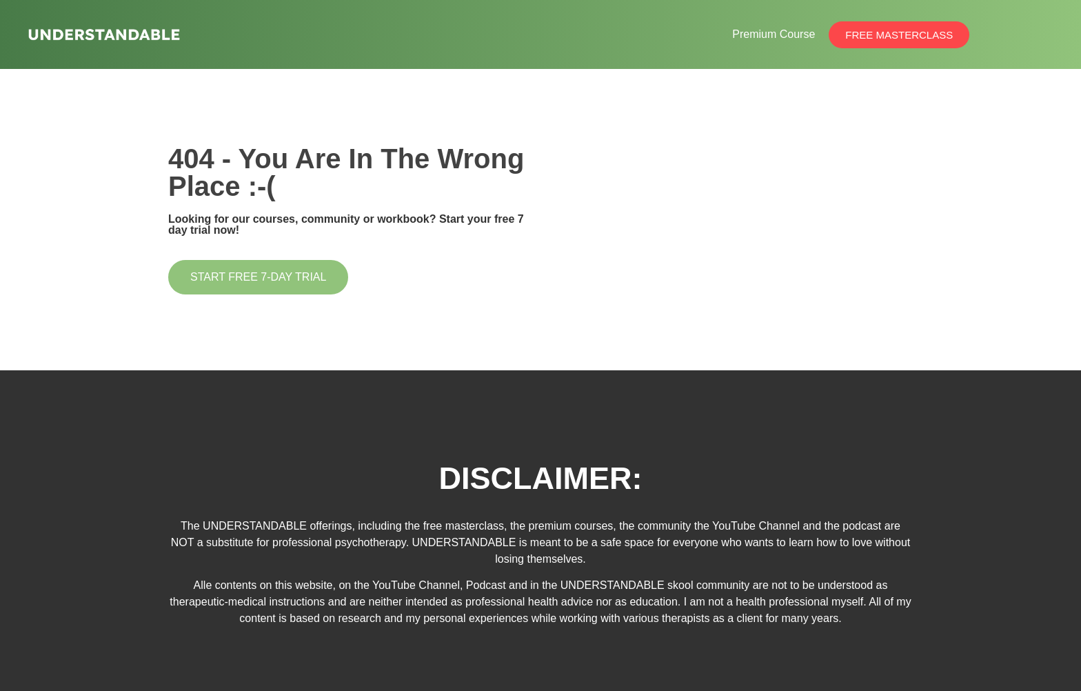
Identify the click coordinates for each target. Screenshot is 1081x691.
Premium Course (773, 34)
